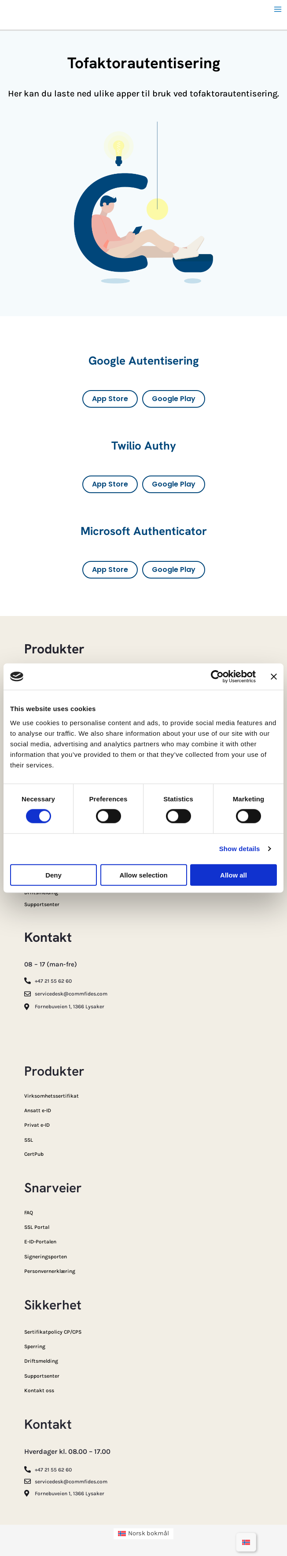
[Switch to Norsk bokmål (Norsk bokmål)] (144, 1534)
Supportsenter (41, 904)
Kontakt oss (39, 1390)
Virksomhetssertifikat (51, 1096)
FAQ (28, 1212)
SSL (28, 1140)
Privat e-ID (37, 1125)
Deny (53, 874)
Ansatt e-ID (37, 1110)
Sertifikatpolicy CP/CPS (52, 1332)
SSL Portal (36, 1227)
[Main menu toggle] (278, 9)
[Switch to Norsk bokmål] (246, 1542)
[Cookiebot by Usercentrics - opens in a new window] (217, 676)
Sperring (34, 1346)
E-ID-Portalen (40, 1242)
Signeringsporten (45, 1257)
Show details (239, 848)
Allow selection (143, 874)
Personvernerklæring (49, 1271)
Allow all (233, 874)
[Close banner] (274, 677)
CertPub (34, 1154)
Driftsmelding (41, 1361)
